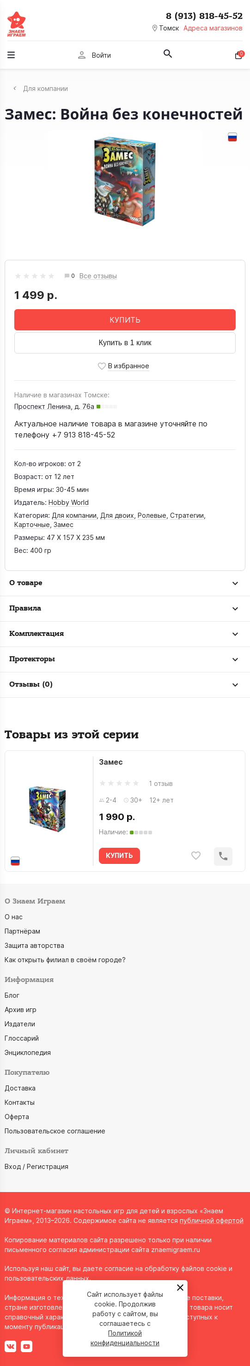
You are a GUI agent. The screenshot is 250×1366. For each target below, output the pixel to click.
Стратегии (187, 515)
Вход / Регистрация (36, 1166)
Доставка (20, 1088)
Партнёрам (22, 931)
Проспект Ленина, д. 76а (54, 406)
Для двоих (117, 515)
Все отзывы (98, 276)
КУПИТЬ (125, 319)
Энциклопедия (28, 1052)
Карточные (32, 524)
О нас (14, 917)
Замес (63, 524)
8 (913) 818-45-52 (204, 16)
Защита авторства (34, 945)
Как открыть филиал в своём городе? (65, 960)
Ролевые (152, 515)
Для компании (74, 515)
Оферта (17, 1116)
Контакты (20, 1102)
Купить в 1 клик (125, 343)
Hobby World (69, 502)
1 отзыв (161, 783)
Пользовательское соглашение (55, 1131)
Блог (12, 995)
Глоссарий (22, 1038)
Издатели (20, 1024)
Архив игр (21, 1009)
